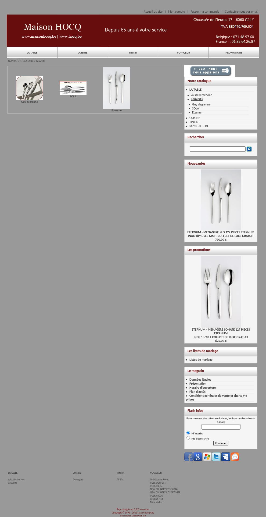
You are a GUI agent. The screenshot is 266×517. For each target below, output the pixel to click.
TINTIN (133, 52)
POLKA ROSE (156, 486)
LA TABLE (32, 52)
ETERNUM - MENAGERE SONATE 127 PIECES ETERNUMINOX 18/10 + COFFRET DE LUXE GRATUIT (221, 332)
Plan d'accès (197, 392)
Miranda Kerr (157, 502)
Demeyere (78, 479)
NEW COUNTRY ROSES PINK (164, 489)
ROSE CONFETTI (158, 482)
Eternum (197, 112)
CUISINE (82, 52)
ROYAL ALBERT (198, 126)
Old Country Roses (159, 479)
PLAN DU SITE (15, 61)
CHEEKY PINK (156, 499)
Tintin (120, 479)
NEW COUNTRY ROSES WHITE (165, 492)
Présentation (198, 383)
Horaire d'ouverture (202, 387)
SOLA (195, 108)
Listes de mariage (201, 360)
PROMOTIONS (233, 52)
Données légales (200, 379)
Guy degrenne (201, 104)
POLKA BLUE (156, 495)
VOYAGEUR (183, 52)
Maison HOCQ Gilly (146, 512)
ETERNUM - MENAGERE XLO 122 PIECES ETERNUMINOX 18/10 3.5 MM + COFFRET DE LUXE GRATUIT (220, 232)
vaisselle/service (201, 95)
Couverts (40, 61)
